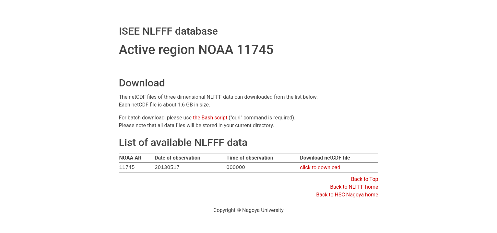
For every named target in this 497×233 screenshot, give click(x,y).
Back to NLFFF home (354, 187)
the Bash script (210, 118)
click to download (320, 167)
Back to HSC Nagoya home (347, 195)
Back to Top (364, 179)
